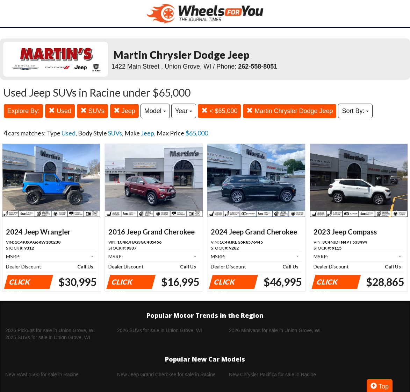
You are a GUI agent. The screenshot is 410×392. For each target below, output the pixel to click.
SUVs (92, 110)
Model (155, 110)
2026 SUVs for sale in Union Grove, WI (159, 330)
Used (60, 110)
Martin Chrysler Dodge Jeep (289, 110)
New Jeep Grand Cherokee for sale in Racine (166, 374)
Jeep (124, 110)
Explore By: (23, 110)
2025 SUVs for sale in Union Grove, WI (47, 337)
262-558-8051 (257, 66)
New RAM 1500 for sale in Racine (42, 374)
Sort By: (355, 110)
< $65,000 (219, 110)
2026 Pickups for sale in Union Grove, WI (50, 330)
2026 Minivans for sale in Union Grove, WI (275, 330)
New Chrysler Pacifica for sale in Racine (272, 374)
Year (183, 110)
